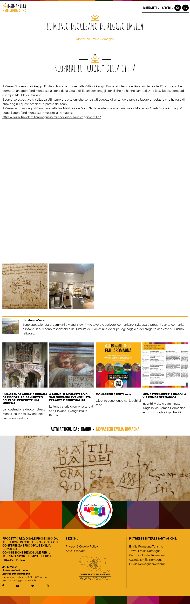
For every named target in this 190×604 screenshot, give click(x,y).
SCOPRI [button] (167, 8)
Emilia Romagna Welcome (147, 564)
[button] (177, 8)
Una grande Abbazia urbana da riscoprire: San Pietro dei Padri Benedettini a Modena (24, 399)
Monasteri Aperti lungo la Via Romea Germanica (164, 396)
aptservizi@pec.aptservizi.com (24, 580)
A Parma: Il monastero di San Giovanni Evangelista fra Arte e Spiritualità (70, 397)
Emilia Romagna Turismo (146, 546)
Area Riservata (76, 551)
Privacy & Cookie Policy (82, 546)
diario (86, 429)
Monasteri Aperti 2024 (114, 394)
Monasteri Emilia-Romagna (95, 39)
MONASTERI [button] (151, 8)
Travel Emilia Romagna (145, 551)
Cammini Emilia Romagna (147, 555)
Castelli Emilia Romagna (146, 559)
